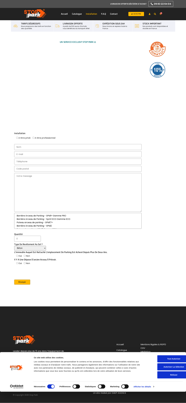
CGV (143, 348)
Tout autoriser (164, 370)
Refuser (164, 386)
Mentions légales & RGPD (153, 344)
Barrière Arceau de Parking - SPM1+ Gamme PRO (77, 215)
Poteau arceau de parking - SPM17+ (77, 222)
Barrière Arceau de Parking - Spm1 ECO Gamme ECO (77, 219)
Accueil (64, 14)
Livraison (145, 355)
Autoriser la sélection (164, 378)
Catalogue (77, 14)
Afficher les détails (142, 398)
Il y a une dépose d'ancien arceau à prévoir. (35, 260)
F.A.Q (103, 14)
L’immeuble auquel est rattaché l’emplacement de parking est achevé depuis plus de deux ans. (60, 252)
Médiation (145, 351)
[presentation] (33, 274)
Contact (114, 14)
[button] (155, 14)
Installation (91, 14)
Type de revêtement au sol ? (30, 247)
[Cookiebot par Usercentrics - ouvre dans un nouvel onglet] (16, 398)
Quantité (27, 236)
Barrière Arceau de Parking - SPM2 (77, 226)
